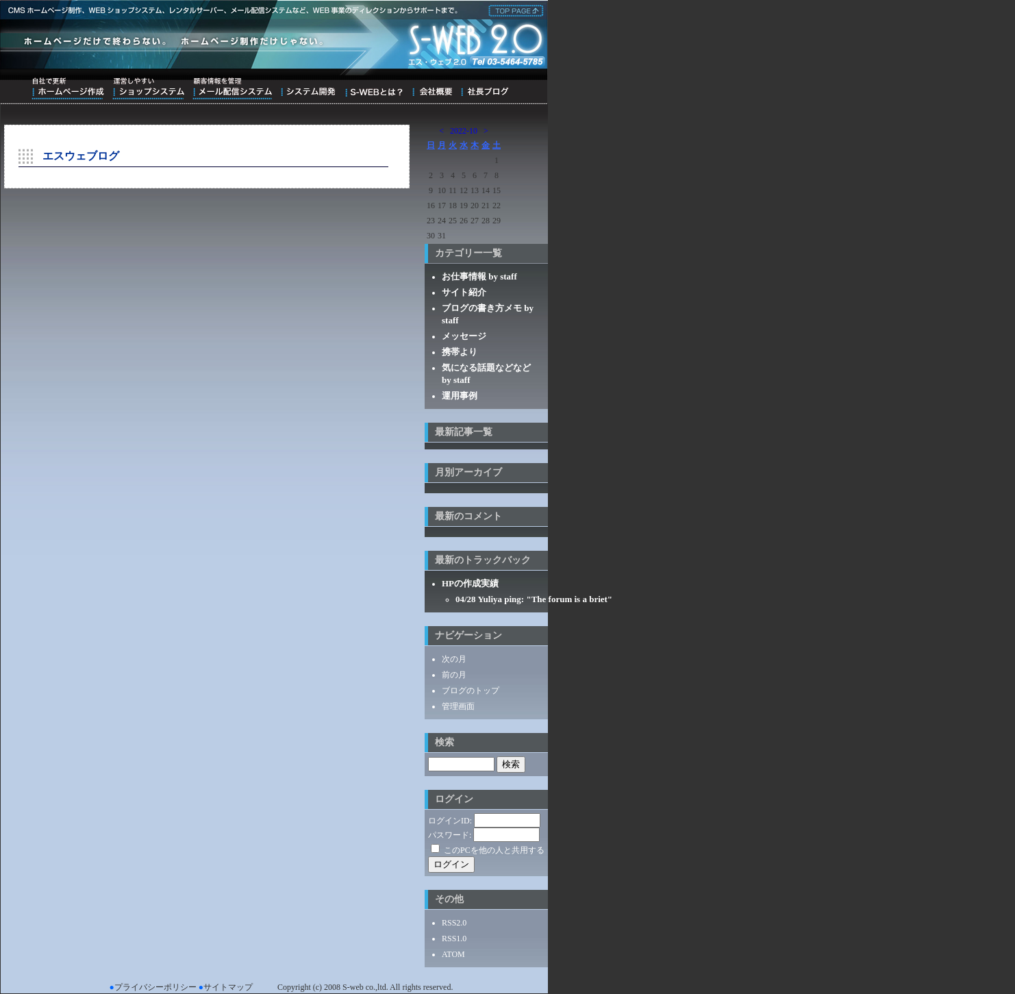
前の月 (454, 675)
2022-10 (463, 131)
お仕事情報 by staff (479, 276)
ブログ (485, 88)
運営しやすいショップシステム (148, 88)
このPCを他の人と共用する (494, 850)
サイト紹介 (464, 292)
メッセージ (464, 336)
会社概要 (432, 88)
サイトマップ (228, 987)
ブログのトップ (470, 690)
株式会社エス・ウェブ (513, 9)
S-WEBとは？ (373, 88)
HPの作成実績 (470, 583)
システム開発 (307, 88)
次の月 (454, 659)
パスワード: (449, 835)
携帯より (459, 352)
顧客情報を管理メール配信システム (232, 88)
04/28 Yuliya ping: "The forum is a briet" (533, 599)
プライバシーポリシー (155, 987)
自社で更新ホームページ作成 (68, 88)
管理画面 (458, 706)
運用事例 (459, 395)
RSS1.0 (454, 938)
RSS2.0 (454, 923)
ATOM (453, 954)
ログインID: (450, 820)
